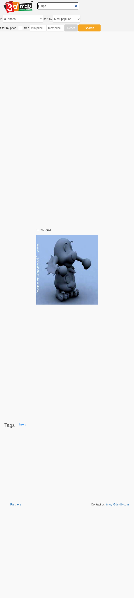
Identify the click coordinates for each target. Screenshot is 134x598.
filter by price (8, 28)
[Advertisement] (67, 127)
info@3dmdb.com (117, 504)
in (1, 19)
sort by (48, 19)
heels (22, 424)
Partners (15, 504)
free (26, 28)
